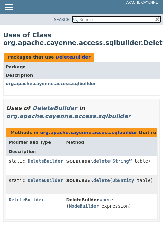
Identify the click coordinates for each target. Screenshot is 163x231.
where (106, 199)
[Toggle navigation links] (8, 7)
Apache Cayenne (142, 2)
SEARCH (62, 19)
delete (101, 161)
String (120, 161)
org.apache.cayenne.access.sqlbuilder (51, 83)
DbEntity (123, 180)
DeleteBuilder (72, 57)
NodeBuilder (84, 206)
